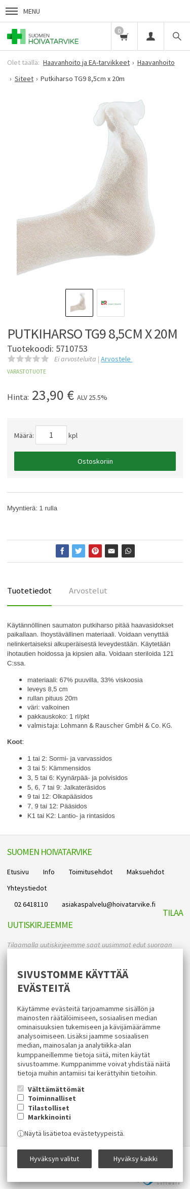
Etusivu (18, 871)
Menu (23, 11)
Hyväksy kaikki (135, 1158)
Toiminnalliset (52, 1098)
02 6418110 (31, 904)
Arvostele (116, 358)
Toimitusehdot (90, 871)
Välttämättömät (56, 1089)
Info (49, 871)
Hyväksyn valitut (54, 1158)
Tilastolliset (48, 1107)
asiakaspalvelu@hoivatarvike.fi (109, 904)
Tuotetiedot (29, 590)
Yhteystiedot (27, 888)
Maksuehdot (145, 871)
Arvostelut (88, 590)
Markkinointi (49, 1117)
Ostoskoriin (95, 461)
